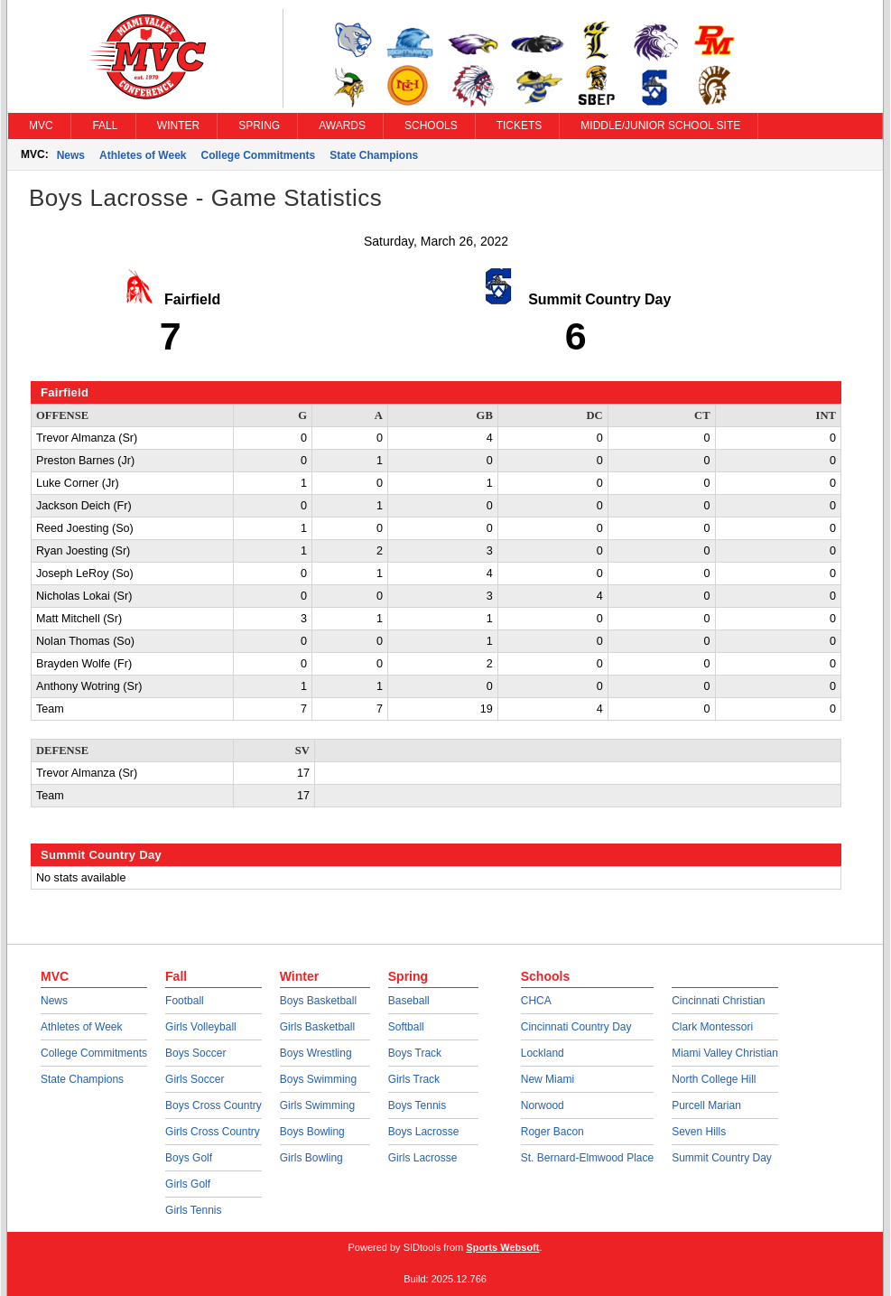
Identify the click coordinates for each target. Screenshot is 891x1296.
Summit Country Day (722, 1157)
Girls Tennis (193, 1210)
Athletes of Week (142, 155)
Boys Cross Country (213, 1105)
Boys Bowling (312, 1131)
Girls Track (414, 1079)
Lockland (542, 1053)
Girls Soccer (194, 1079)
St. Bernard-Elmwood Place (587, 1157)
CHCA (536, 1000)
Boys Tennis (417, 1105)
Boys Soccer (195, 1053)
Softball (406, 1027)
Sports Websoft (502, 1247)
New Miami (547, 1079)
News (71, 155)
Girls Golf (187, 1184)
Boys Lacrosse (423, 1131)
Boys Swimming (318, 1079)
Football (184, 1000)
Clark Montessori (712, 1027)
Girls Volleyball (201, 1027)
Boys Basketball (318, 1000)
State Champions (373, 155)
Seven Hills (699, 1131)
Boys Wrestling (316, 1053)
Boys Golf (188, 1157)
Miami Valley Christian (725, 1053)
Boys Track (414, 1053)
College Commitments (258, 155)
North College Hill (714, 1079)
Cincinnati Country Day (576, 1027)
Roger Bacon (552, 1131)
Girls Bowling (311, 1157)
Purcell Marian (706, 1105)
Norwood (542, 1105)
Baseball (409, 1000)
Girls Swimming (317, 1105)
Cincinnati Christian (718, 1000)
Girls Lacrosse (423, 1157)
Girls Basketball (317, 1027)
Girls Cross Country (212, 1131)
